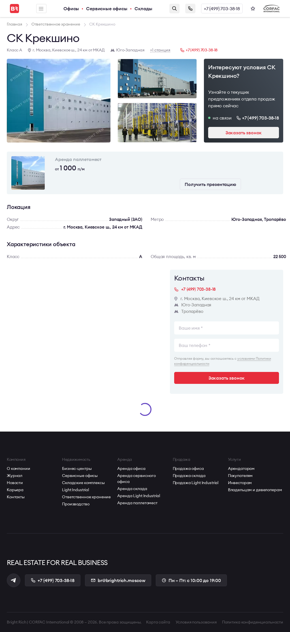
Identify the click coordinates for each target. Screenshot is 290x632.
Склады (143, 8)
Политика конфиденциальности (252, 622)
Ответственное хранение (86, 496)
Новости (15, 482)
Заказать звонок (190, 8)
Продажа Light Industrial (196, 482)
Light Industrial (75, 489)
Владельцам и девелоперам (255, 489)
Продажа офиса (188, 468)
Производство (75, 504)
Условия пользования (196, 622)
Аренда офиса (131, 468)
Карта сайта (158, 622)
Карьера (15, 489)
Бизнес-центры (76, 468)
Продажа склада (189, 475)
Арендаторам (241, 468)
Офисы (71, 8)
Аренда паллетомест (137, 502)
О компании (18, 468)
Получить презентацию (210, 184)
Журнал (14, 475)
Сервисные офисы (106, 8)
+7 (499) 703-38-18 (222, 8)
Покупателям (240, 475)
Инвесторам (240, 482)
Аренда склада (132, 488)
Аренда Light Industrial (138, 495)
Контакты (16, 496)
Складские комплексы (83, 482)
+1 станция (160, 50)
